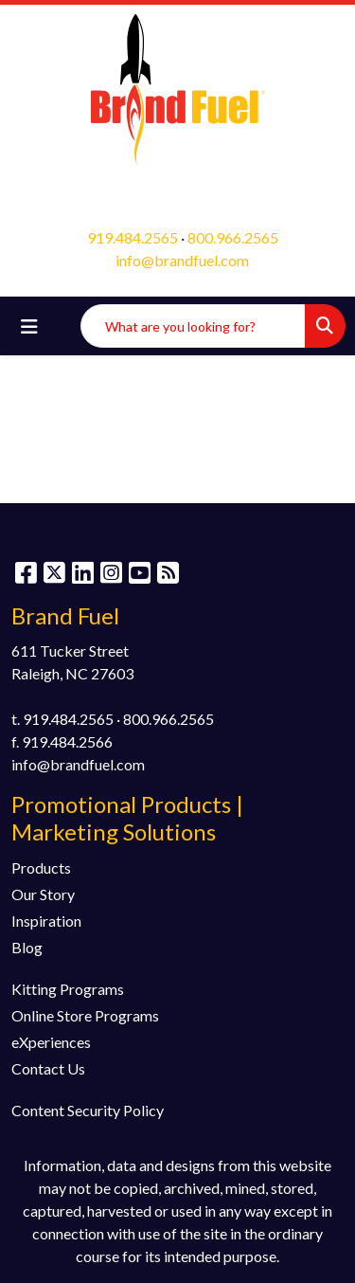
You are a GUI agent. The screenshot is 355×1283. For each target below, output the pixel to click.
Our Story (43, 894)
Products (41, 867)
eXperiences (51, 1042)
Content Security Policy (87, 1110)
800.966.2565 (232, 237)
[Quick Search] (193, 326)
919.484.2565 (132, 237)
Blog (27, 947)
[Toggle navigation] (29, 326)
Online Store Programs (85, 1015)
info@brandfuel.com (182, 260)
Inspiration (46, 921)
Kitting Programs (67, 989)
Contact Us (48, 1068)
